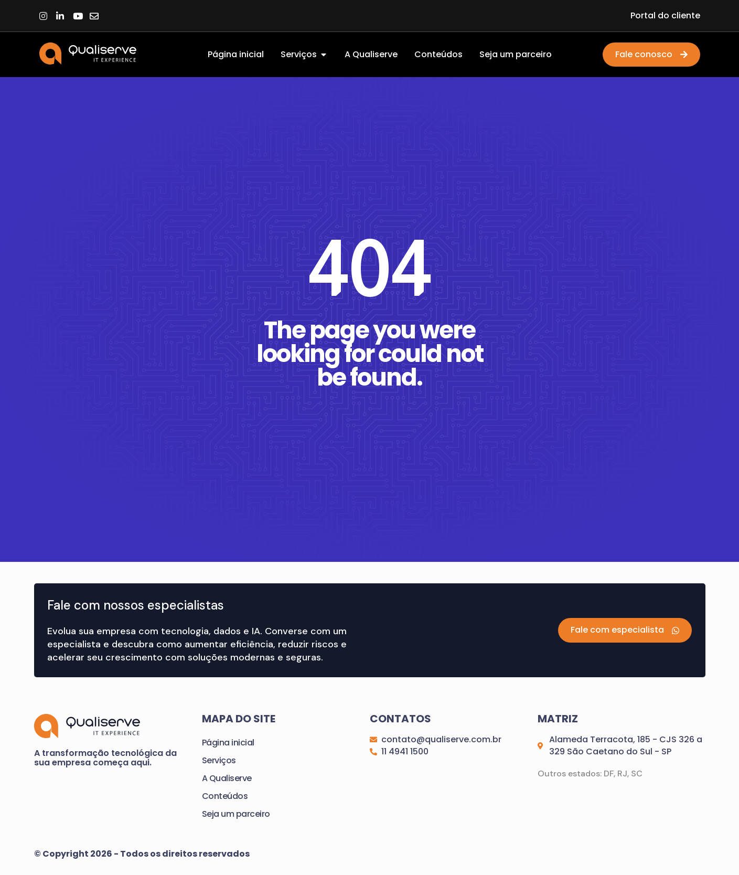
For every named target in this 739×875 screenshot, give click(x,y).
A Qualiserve (227, 779)
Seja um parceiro (236, 814)
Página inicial (228, 743)
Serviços (219, 761)
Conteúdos (225, 797)
